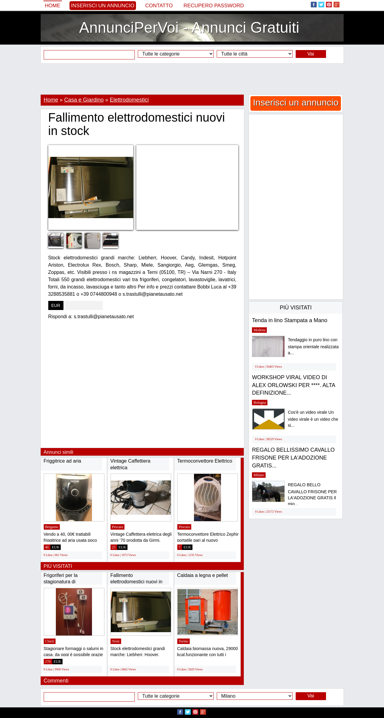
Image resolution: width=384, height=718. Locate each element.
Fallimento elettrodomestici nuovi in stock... (136, 582)
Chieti (49, 641)
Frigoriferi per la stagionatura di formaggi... (61, 582)
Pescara (117, 527)
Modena (259, 330)
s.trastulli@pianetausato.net (104, 316)
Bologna (259, 402)
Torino (184, 641)
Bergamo (52, 527)
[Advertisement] (192, 79)
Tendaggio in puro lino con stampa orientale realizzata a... (313, 346)
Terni (116, 641)
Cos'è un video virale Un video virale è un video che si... (313, 419)
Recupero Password (214, 5)
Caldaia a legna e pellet (202, 575)
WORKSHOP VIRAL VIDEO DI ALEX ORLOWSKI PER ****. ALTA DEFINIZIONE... (293, 385)
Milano (258, 475)
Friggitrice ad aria (62, 460)
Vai (311, 53)
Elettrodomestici (129, 100)
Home (52, 5)
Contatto (159, 5)
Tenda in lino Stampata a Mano (289, 320)
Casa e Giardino (84, 100)
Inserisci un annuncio (102, 5)
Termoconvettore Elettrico (204, 460)
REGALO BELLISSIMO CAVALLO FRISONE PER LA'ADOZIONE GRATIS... (293, 457)
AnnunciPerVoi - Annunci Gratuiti (189, 27)
